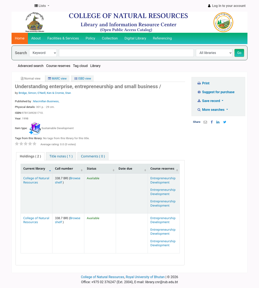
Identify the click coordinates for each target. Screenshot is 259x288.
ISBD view (82, 78)
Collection (110, 38)
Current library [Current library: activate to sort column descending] (34, 168)
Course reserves (58, 66)
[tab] (30, 156)
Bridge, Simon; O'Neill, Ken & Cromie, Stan (45, 92)
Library (95, 66)
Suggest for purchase (215, 92)
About (36, 38)
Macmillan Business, (46, 101)
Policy (90, 38)
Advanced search (30, 66)
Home (20, 38)
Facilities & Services (63, 38)
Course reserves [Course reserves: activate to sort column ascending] (162, 168)
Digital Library (135, 38)
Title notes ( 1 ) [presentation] (61, 156)
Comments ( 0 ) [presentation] (93, 156)
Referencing (162, 38)
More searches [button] (211, 110)
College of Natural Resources (36, 180)
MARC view (57, 78)
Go (239, 53)
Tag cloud (80, 66)
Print (203, 83)
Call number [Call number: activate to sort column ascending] (64, 168)
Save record (209, 101)
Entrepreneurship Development (163, 180)
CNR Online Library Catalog (22, 6)
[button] (42, 6)
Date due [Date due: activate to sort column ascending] (125, 168)
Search (21, 53)
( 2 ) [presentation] (30, 156)
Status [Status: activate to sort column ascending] (91, 168)
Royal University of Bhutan (145, 277)
